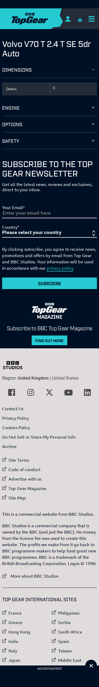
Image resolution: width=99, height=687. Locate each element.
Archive (9, 446)
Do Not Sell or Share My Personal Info (39, 437)
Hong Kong (19, 632)
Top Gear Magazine (27, 488)
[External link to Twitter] (49, 392)
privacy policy (60, 268)
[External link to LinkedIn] (87, 392)
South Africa (70, 632)
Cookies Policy (16, 427)
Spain (63, 641)
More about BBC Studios (30, 576)
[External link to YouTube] (68, 392)
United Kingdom (33, 377)
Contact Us (12, 408)
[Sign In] (68, 18)
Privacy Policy (15, 418)
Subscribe (49, 283)
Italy (12, 650)
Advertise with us (24, 479)
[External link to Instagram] (30, 392)
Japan (14, 660)
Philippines (68, 613)
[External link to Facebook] (11, 392)
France (15, 613)
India (13, 641)
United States (65, 377)
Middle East (69, 660)
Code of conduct (24, 469)
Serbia (64, 622)
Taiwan (65, 650)
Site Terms (18, 460)
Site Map (17, 497)
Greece (15, 622)
